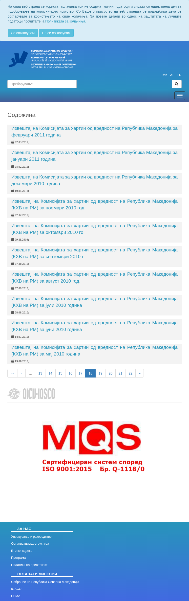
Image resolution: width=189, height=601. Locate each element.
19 (101, 373)
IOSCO (16, 589)
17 (81, 373)
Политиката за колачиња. (65, 21)
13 (40, 373)
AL (172, 75)
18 (90, 373)
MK (165, 75)
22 (131, 373)
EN (179, 75)
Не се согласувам (56, 33)
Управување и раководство (31, 536)
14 (50, 373)
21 (121, 373)
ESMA (15, 596)
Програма (18, 557)
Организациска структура (30, 543)
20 (110, 373)
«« (13, 373)
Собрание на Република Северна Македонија (45, 582)
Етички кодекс (21, 551)
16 (70, 373)
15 (61, 373)
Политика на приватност (29, 565)
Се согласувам (23, 33)
